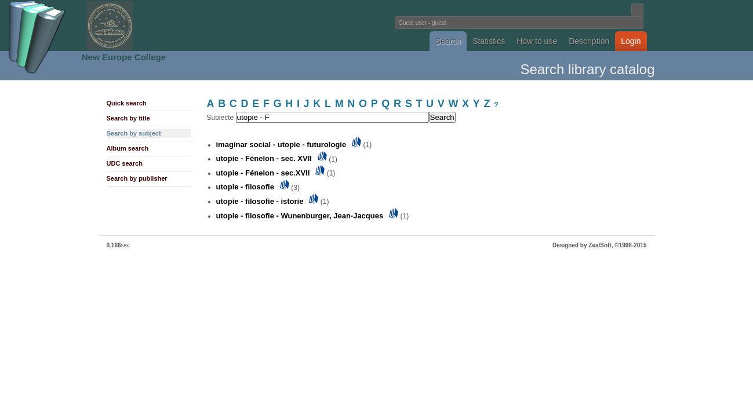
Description (589, 41)
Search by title (128, 118)
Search (448, 41)
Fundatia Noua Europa (186, 25)
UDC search (125, 163)
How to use (536, 41)
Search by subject (134, 133)
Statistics (488, 41)
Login (631, 41)
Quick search (127, 103)
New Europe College (124, 57)
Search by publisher (137, 178)
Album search (128, 148)
